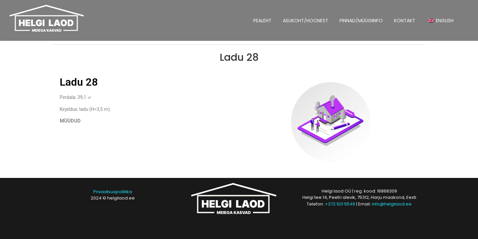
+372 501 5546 (340, 204)
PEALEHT (262, 20)
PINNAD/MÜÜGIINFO (361, 20)
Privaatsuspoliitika (112, 192)
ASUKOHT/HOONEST (305, 20)
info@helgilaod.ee (392, 204)
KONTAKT (404, 20)
